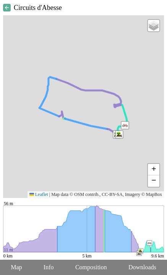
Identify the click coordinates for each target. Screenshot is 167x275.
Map (16, 267)
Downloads (142, 267)
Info (49, 267)
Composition (91, 267)
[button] (119, 134)
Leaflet (38, 194)
